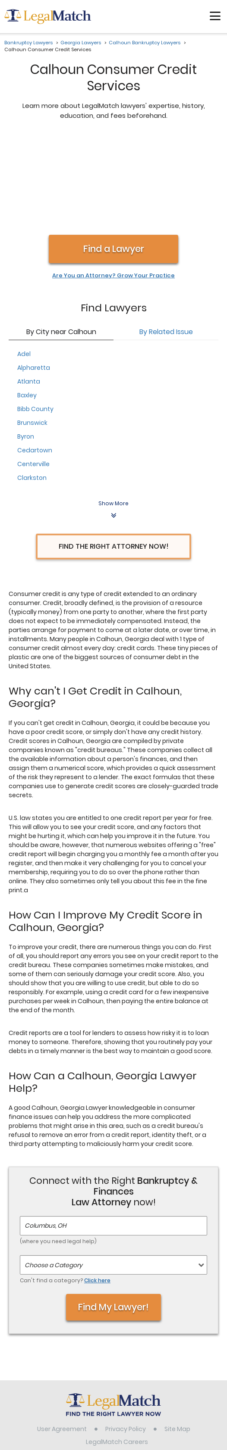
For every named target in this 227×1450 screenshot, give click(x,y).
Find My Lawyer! (113, 1216)
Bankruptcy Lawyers (28, 42)
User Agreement (62, 1338)
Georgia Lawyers (80, 42)
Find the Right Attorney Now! (114, 456)
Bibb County (35, 318)
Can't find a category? (65, 1189)
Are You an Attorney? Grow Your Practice (113, 185)
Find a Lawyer (113, 158)
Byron (25, 345)
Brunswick (32, 332)
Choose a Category (53, 1174)
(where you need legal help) (58, 1150)
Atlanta (28, 290)
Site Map (177, 1338)
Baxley (27, 304)
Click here (97, 1189)
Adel (24, 263)
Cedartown (34, 359)
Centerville (33, 373)
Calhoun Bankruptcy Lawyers (144, 42)
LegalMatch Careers (117, 1351)
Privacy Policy (125, 1338)
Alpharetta (33, 277)
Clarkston (32, 387)
